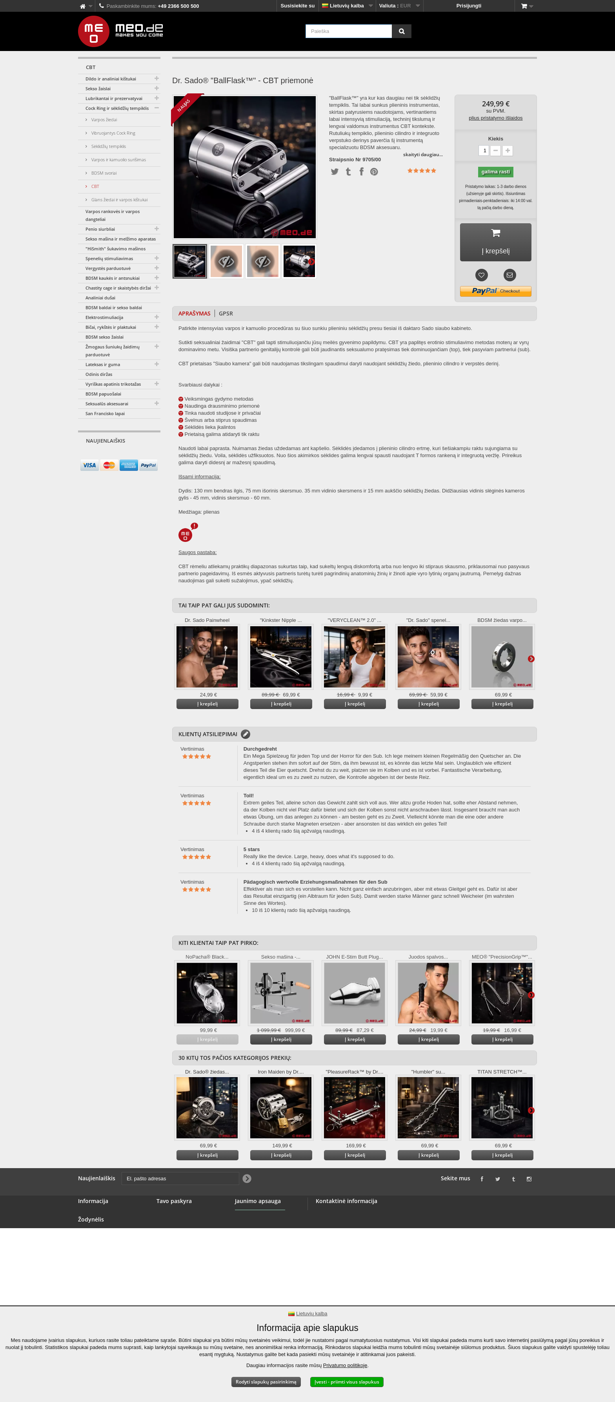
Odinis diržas (99, 374)
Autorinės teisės (98, 1290)
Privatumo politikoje (345, 1365)
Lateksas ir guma (103, 364)
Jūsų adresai (172, 1233)
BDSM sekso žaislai (105, 337)
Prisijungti (469, 6)
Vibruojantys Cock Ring (112, 133)
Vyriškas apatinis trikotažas (113, 384)
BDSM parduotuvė (100, 1224)
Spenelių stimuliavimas (109, 258)
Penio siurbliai (100, 229)
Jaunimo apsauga (256, 1237)
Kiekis (495, 139)
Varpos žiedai (103, 119)
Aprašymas (194, 313)
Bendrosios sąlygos (102, 1252)
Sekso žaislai (98, 88)
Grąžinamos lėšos (178, 1224)
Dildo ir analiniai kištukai (111, 79)
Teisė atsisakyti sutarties (108, 1271)
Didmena (89, 1242)
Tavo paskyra (174, 1201)
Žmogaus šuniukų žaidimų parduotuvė (113, 350)
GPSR (226, 313)
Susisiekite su (298, 6)
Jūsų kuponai (172, 1252)
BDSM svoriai (103, 173)
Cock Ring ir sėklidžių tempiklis (117, 108)
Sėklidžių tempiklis (108, 146)
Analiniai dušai (100, 298)
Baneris (87, 1233)
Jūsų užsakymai (176, 1214)
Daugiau (311, 261)
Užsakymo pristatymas (105, 1280)
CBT (94, 186)
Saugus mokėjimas (101, 1261)
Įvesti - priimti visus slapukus (347, 1381)
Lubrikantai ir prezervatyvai (114, 98)
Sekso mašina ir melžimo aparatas (121, 239)
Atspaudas (91, 1299)
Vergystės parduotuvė (108, 268)
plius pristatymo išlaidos (495, 118)
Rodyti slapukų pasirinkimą (266, 1381)
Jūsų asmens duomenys (186, 1242)
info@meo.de (369, 1256)
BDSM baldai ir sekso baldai (114, 307)
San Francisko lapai (105, 413)
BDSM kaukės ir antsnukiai (113, 278)
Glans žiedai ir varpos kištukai (118, 199)
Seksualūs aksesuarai (107, 404)
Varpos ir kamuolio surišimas (118, 159)
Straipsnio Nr (345, 159)
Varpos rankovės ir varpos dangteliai (113, 215)
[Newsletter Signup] (152, 455)
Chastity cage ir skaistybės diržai (118, 288)
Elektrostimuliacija (104, 317)
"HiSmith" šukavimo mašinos (116, 249)
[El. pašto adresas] (112, 455)
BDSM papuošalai (103, 394)
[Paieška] (401, 31)
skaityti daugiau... (423, 154)
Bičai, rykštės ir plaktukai (111, 327)
